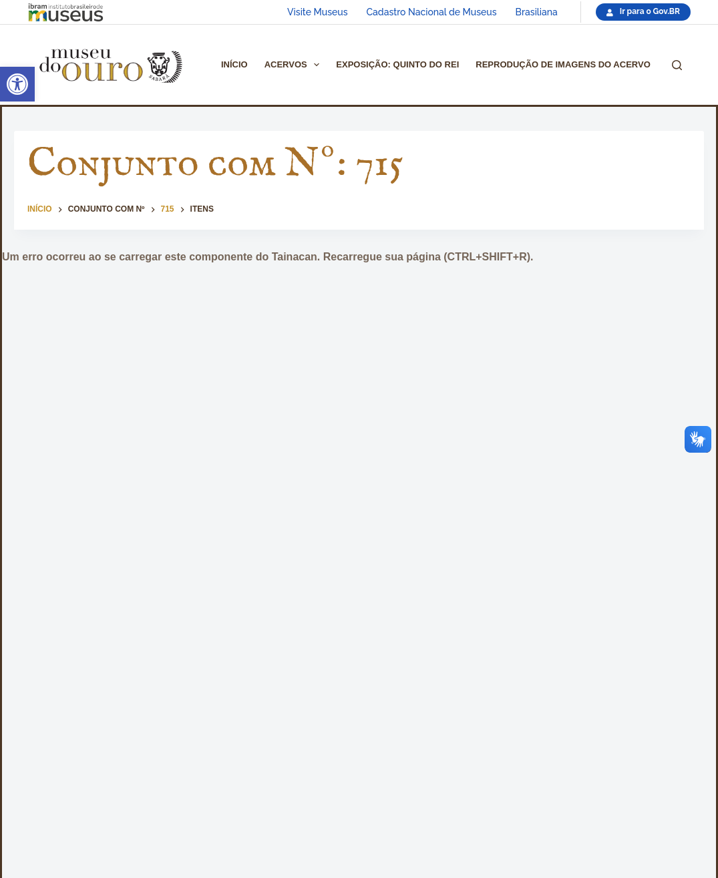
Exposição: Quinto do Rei (397, 64)
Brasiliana (537, 12)
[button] (17, 84)
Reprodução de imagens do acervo (563, 64)
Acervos (294, 65)
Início (234, 64)
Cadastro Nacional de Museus (432, 12)
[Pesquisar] (677, 65)
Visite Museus (317, 12)
